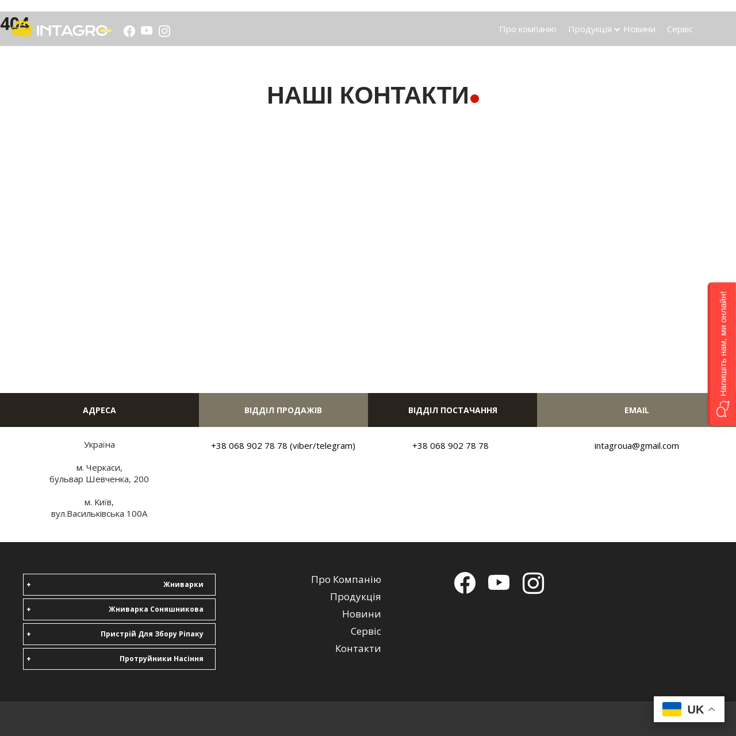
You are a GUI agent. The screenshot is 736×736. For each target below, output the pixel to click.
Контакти (358, 648)
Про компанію (528, 29)
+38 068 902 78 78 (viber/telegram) (283, 445)
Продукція (590, 29)
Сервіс (680, 29)
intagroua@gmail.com (637, 445)
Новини (639, 29)
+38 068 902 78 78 (450, 445)
